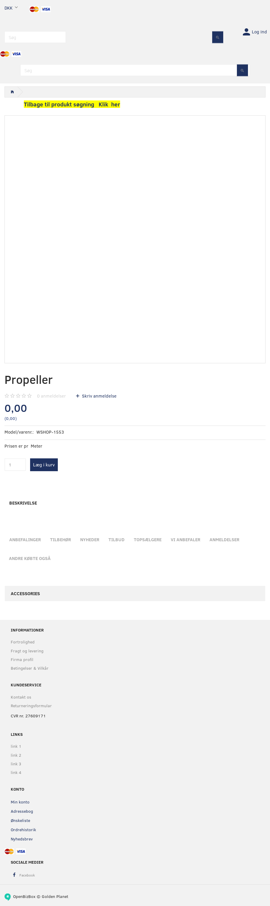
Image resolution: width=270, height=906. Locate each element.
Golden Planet (55, 896)
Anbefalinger (25, 539)
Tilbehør (60, 539)
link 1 (16, 746)
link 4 (16, 772)
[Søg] (218, 37)
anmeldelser (51, 396)
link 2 (16, 755)
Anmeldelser (224, 539)
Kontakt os (21, 697)
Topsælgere (148, 539)
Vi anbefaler (185, 539)
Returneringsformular (31, 705)
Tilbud (116, 539)
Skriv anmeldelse (99, 396)
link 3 (16, 764)
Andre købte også (30, 558)
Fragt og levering (27, 651)
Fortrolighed (23, 642)
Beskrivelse (23, 503)
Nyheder (89, 539)
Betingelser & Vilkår (30, 668)
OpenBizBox (24, 896)
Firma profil (22, 659)
